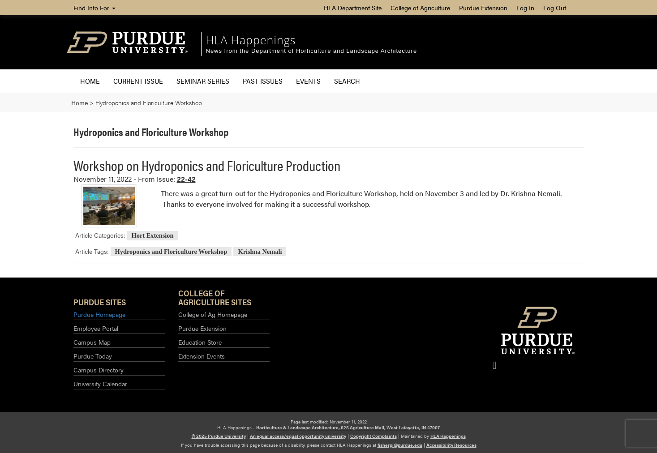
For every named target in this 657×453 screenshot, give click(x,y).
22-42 (186, 179)
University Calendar (100, 383)
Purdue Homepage (99, 314)
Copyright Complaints (373, 436)
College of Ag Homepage (212, 314)
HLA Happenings (251, 39)
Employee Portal (95, 328)
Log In (525, 7)
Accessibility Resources (451, 445)
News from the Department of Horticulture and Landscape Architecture (311, 50)
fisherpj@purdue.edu (400, 445)
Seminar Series (202, 81)
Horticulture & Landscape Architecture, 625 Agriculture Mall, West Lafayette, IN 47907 (348, 427)
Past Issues (263, 81)
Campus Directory (98, 369)
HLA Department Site (353, 7)
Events (308, 81)
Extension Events (201, 355)
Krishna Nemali (260, 251)
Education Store (200, 342)
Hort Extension (153, 235)
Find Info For (94, 7)
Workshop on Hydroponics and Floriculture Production (206, 165)
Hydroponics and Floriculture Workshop (171, 251)
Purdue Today (92, 355)
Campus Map (92, 342)
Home (90, 81)
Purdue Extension (483, 7)
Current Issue (138, 81)
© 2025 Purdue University (219, 436)
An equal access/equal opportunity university (298, 436)
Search (347, 81)
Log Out (554, 7)
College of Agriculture (420, 7)
